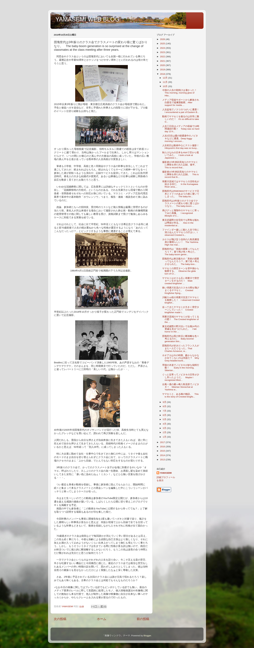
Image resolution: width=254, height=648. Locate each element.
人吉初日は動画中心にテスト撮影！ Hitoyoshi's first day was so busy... (181, 146)
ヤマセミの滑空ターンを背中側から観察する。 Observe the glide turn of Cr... (180, 271)
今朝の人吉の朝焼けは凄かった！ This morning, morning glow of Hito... (180, 93)
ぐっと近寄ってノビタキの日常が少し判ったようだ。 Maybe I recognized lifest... (180, 377)
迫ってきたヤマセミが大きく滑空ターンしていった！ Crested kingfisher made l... (180, 310)
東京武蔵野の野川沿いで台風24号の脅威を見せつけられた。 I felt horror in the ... (180, 329)
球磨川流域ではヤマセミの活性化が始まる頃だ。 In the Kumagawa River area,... (180, 184)
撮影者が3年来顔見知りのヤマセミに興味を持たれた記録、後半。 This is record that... (180, 165)
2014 (163, 455)
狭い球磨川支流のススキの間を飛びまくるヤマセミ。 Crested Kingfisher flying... (180, 290)
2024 (163, 48)
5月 (165, 419)
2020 (163, 65)
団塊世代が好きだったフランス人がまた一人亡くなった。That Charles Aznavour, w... (180, 348)
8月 (165, 406)
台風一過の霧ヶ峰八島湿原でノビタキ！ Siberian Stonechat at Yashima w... (180, 387)
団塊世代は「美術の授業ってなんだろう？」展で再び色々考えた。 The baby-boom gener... (180, 252)
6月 (165, 415)
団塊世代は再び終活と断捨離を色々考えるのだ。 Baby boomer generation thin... (180, 339)
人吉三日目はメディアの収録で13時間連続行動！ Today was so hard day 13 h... (180, 129)
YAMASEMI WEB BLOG (87, 19)
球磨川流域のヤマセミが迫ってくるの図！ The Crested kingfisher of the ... (180, 319)
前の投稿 (143, 619)
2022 (163, 56)
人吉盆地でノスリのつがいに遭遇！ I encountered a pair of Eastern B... (181, 110)
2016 (163, 446)
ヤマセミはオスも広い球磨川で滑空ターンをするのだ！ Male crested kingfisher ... (180, 281)
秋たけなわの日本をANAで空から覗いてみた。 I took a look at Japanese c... (180, 155)
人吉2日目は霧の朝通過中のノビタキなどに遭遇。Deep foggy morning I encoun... (180, 138)
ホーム (101, 619)
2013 (163, 459)
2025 (163, 43)
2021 (163, 61)
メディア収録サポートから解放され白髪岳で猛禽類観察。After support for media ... (180, 102)
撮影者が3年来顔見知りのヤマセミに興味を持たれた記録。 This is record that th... (180, 174)
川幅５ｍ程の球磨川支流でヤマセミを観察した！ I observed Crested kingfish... (181, 300)
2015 (163, 451)
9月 (165, 402)
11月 (165, 82)
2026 (163, 39)
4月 (165, 424)
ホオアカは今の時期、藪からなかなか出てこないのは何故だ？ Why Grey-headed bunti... (180, 358)
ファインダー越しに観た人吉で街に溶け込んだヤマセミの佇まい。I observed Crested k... (180, 232)
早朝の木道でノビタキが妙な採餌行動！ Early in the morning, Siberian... (180, 368)
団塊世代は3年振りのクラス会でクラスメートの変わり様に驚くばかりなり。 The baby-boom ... (180, 203)
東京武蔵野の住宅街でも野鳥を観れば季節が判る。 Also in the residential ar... (180, 223)
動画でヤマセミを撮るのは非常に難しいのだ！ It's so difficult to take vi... (180, 119)
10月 (165, 86)
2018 (163, 74)
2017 (163, 442)
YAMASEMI (166, 473)
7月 (165, 411)
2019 (163, 69)
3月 (165, 428)
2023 (163, 52)
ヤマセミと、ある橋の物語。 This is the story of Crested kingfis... (180, 395)
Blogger (147, 635)
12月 (165, 78)
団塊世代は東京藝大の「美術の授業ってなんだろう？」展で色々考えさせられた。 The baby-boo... (180, 261)
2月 (165, 432)
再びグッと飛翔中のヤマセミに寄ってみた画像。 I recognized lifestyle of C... (180, 213)
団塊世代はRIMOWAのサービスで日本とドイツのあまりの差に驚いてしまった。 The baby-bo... (180, 194)
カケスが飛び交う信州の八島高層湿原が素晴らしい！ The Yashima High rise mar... (180, 242)
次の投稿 (60, 619)
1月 (165, 437)
